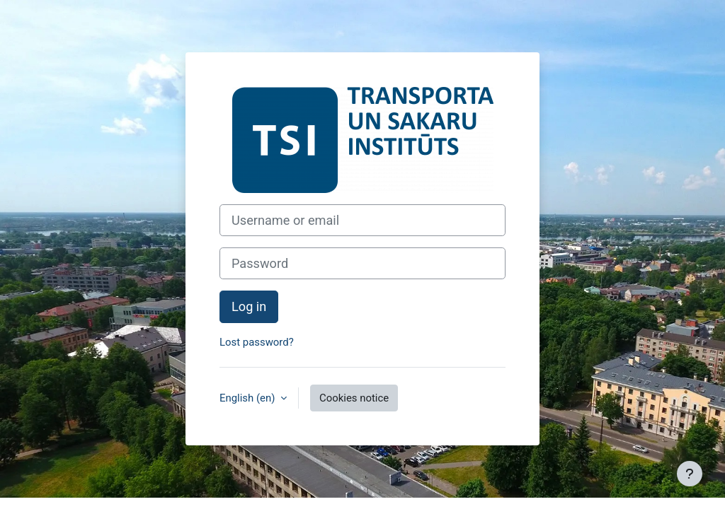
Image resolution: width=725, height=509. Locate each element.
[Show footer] (689, 473)
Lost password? (256, 342)
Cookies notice (354, 398)
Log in (249, 306)
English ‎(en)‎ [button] (248, 398)
